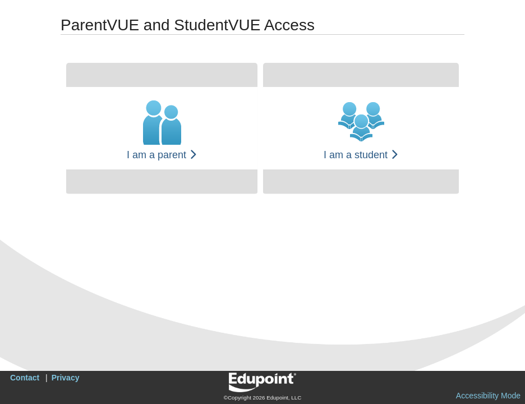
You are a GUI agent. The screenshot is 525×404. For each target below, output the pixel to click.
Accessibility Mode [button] (488, 395)
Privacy (66, 377)
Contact (24, 377)
